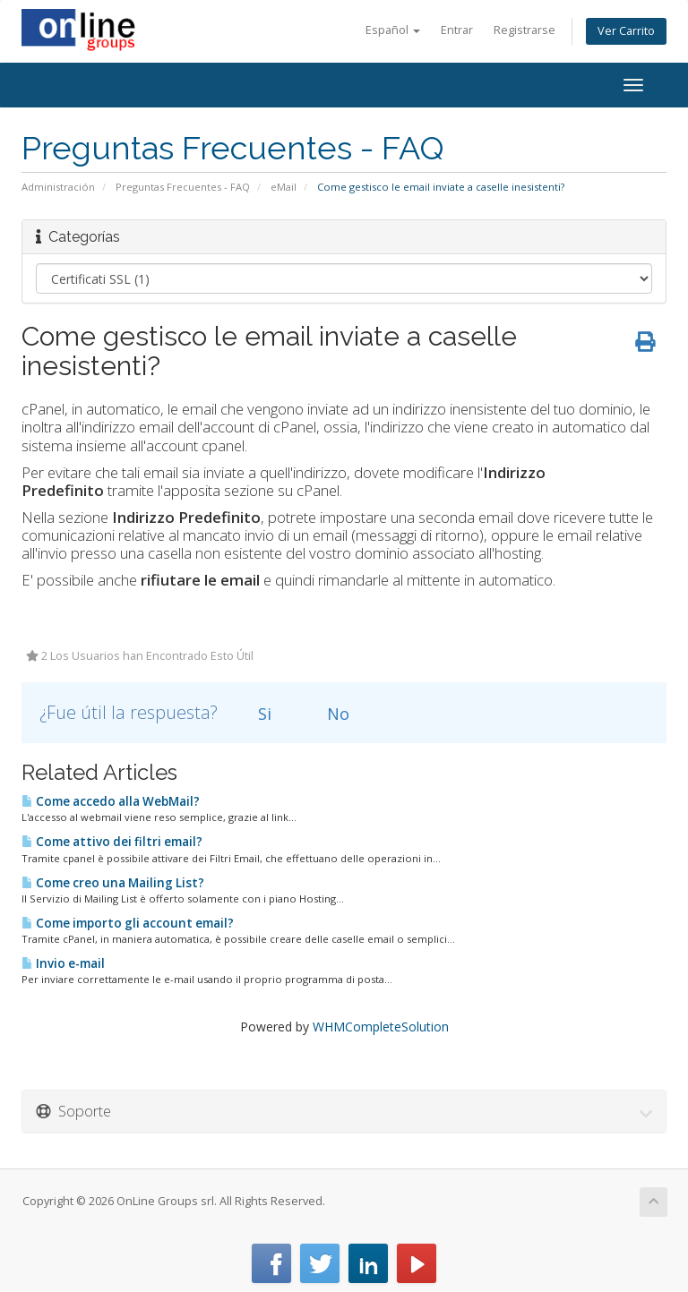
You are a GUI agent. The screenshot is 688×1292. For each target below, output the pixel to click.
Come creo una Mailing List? (113, 883)
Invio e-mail (63, 963)
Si (254, 713)
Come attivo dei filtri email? (112, 842)
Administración (58, 186)
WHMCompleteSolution (381, 1026)
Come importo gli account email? (128, 923)
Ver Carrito (626, 31)
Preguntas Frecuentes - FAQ (183, 186)
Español (393, 30)
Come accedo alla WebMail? (111, 801)
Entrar (457, 30)
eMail (284, 186)
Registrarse (524, 30)
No (327, 713)
